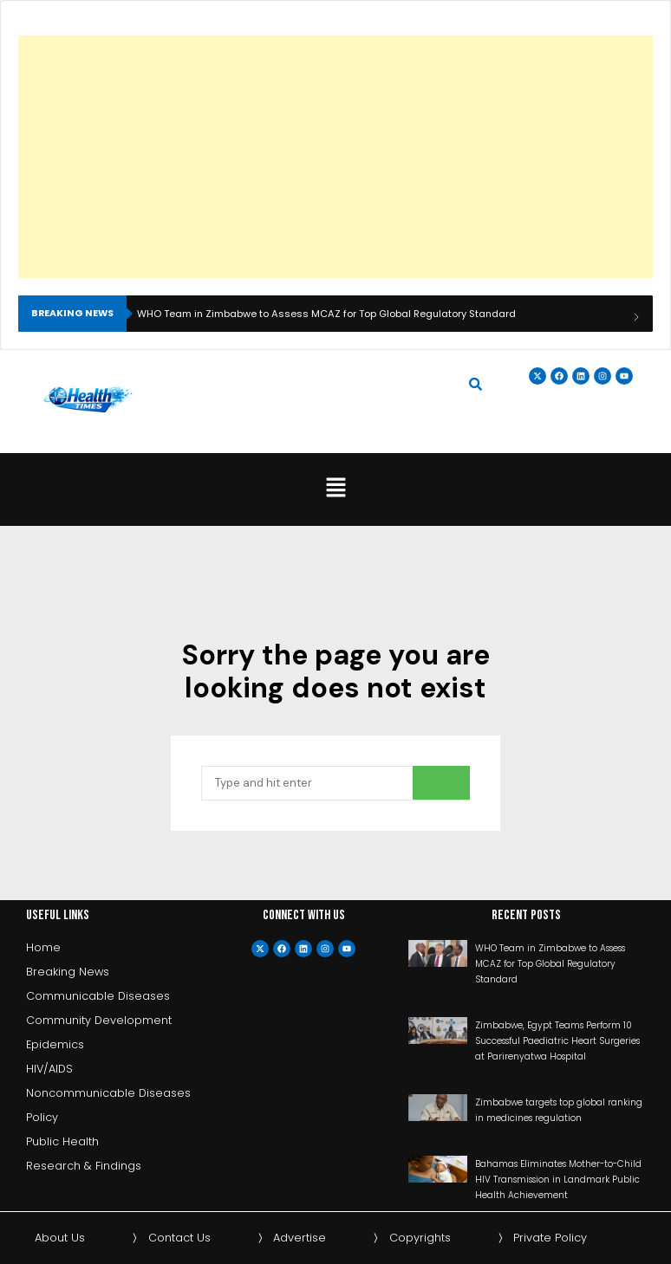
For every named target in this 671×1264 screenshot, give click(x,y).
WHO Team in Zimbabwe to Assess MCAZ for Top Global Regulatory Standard (326, 314)
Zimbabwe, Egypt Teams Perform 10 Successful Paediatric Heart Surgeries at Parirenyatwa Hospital (557, 1041)
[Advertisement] (333, 157)
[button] (335, 489)
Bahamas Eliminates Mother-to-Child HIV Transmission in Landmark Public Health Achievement (558, 1179)
